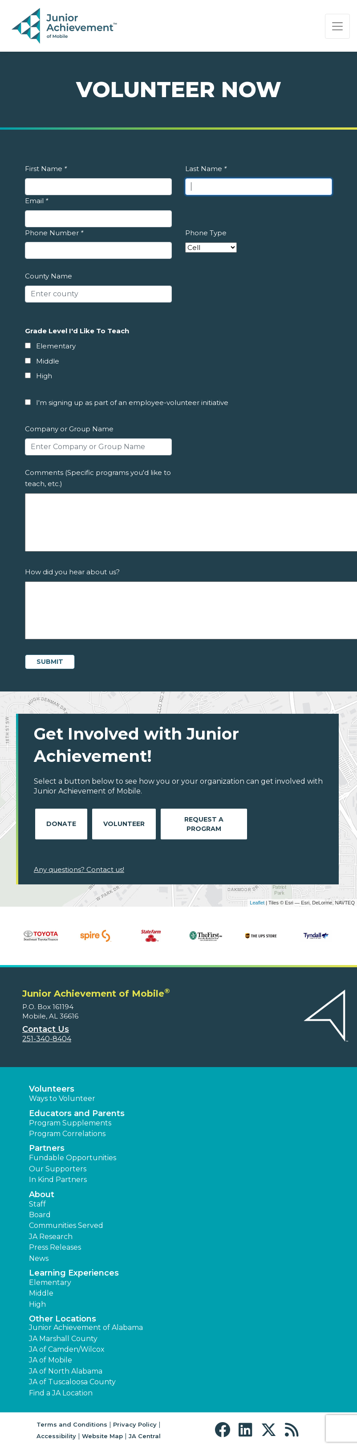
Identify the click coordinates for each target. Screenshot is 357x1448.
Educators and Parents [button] (77, 1113)
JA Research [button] (51, 1236)
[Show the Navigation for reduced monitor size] (337, 26)
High (44, 376)
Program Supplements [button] (70, 1123)
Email (36, 200)
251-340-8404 (46, 1039)
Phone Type (206, 233)
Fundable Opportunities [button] (72, 1157)
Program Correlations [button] (67, 1133)
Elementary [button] (50, 1282)
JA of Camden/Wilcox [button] (67, 1349)
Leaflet (257, 902)
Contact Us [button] (45, 1029)
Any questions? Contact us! (79, 869)
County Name (48, 276)
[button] (225, 1430)
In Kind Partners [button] (58, 1179)
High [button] (37, 1304)
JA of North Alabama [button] (65, 1371)
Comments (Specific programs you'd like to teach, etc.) (98, 478)
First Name (46, 168)
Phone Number (54, 233)
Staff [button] (37, 1204)
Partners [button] (47, 1148)
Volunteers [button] (51, 1089)
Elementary (56, 346)
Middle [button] (41, 1293)
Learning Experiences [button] (74, 1273)
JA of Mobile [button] (50, 1360)
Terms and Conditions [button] (72, 1424)
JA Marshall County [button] (63, 1338)
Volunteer (124, 824)
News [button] (39, 1258)
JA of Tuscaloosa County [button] (72, 1382)
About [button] (41, 1194)
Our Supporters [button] (57, 1169)
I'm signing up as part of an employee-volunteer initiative (132, 402)
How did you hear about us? (72, 572)
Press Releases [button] (55, 1247)
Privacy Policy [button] (135, 1424)
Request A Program (203, 824)
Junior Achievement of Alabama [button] (86, 1327)
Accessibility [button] (56, 1436)
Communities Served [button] (66, 1225)
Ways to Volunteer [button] (62, 1098)
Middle (47, 361)
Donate (61, 824)
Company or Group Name (69, 429)
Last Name (206, 168)
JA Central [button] (145, 1436)
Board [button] (40, 1215)
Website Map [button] (102, 1436)
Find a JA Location (61, 1393)
